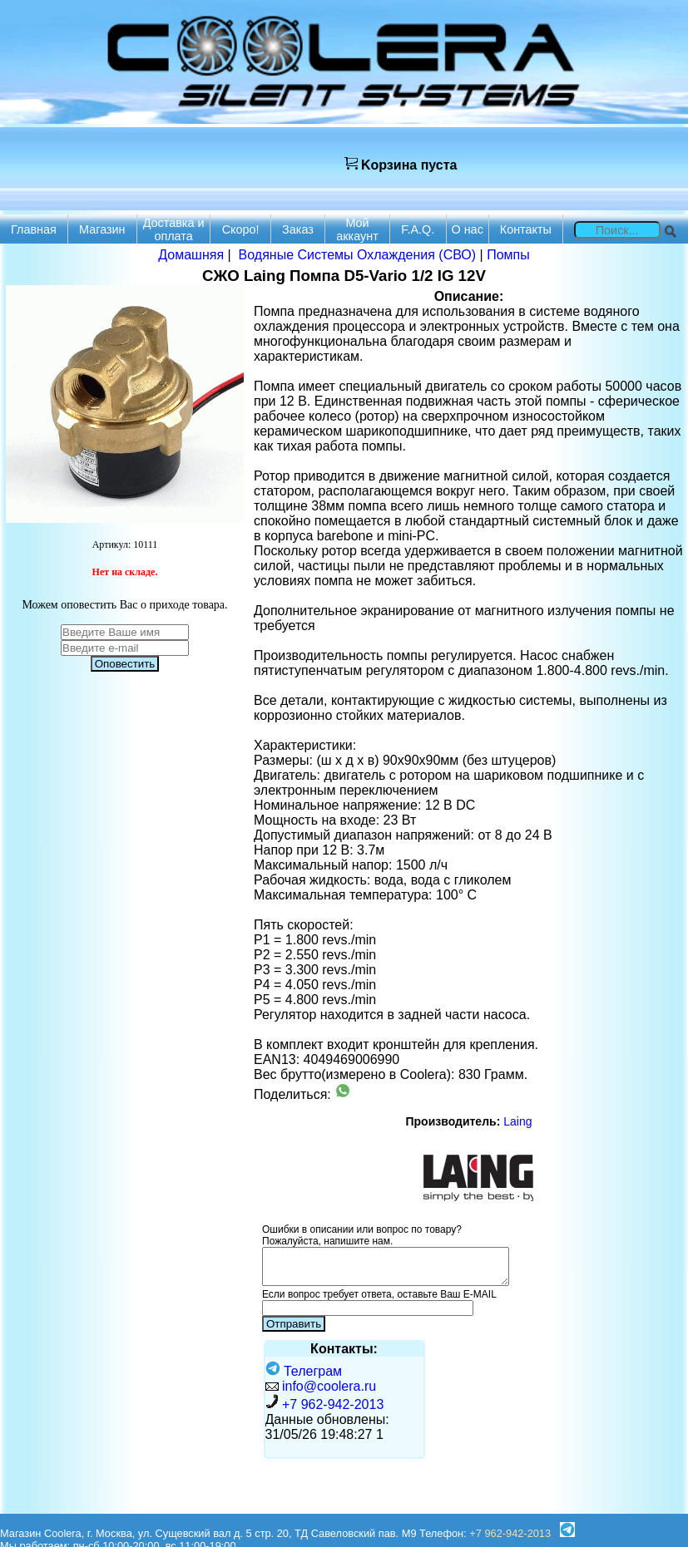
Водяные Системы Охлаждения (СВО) (358, 255)
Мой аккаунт (357, 229)
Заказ (298, 229)
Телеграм (304, 1371)
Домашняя (191, 255)
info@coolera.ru (329, 1386)
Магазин (102, 229)
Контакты (526, 229)
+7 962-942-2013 (333, 1404)
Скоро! (241, 229)
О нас (467, 229)
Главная (34, 229)
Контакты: (344, 1349)
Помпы (508, 255)
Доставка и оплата (174, 229)
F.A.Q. (417, 229)
